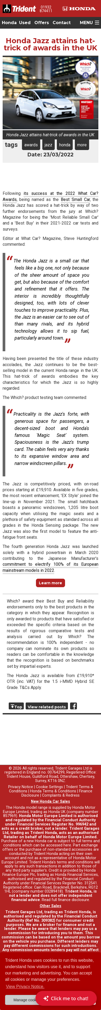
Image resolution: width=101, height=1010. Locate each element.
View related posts (47, 707)
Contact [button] (62, 22)
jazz (48, 144)
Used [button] (25, 22)
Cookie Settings (49, 787)
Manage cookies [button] (27, 1000)
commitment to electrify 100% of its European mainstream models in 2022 (51, 567)
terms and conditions (75, 862)
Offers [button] (41, 22)
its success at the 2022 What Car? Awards (51, 196)
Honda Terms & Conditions (53, 791)
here (67, 845)
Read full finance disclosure (65, 900)
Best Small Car (75, 199)
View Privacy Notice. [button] (25, 986)
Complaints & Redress (61, 795)
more (82, 144)
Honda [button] (9, 22)
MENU (86, 22)
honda (64, 144)
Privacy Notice (20, 787)
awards (31, 144)
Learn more (50, 583)
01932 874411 (46, 9)
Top (18, 707)
